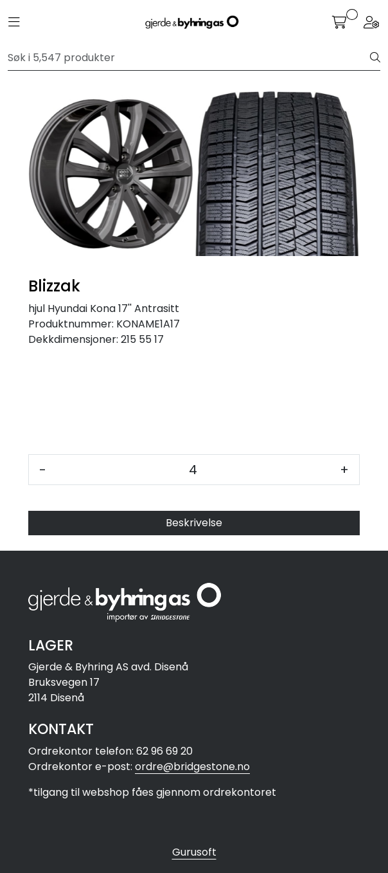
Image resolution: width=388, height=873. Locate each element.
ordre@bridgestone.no (192, 766)
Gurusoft (194, 852)
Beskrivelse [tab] (194, 522)
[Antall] (193, 469)
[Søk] (189, 58)
